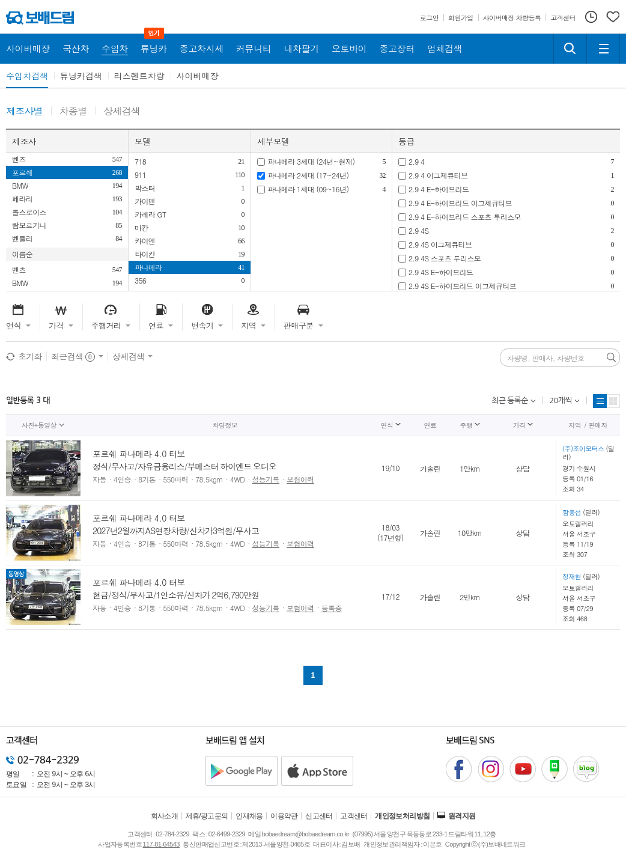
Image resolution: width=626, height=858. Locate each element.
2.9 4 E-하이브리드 (439, 189)
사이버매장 (198, 76)
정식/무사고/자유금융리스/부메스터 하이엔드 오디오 (184, 466)
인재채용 (249, 816)
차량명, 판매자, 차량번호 (546, 358)
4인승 (122, 479)
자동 (99, 479)
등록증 (331, 608)
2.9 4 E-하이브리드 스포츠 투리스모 (465, 216)
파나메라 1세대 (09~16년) (307, 189)
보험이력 (300, 479)
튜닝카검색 (81, 76)
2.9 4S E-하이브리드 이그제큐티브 (462, 286)
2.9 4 (417, 161)
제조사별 (24, 111)
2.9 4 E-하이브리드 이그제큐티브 (460, 203)
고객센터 (354, 816)
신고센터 (319, 816)
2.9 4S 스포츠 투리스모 (445, 258)
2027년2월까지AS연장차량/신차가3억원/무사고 (176, 531)
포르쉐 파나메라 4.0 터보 (139, 454)
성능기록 (265, 479)
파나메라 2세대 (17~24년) (307, 175)
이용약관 (284, 816)
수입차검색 (27, 76)
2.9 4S (419, 230)
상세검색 (121, 111)
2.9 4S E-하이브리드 (441, 272)
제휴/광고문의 (207, 816)
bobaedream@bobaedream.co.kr (305, 834)
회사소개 (164, 816)
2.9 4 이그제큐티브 (438, 175)
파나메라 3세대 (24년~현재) (310, 161)
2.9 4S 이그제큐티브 (440, 244)
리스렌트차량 (139, 76)
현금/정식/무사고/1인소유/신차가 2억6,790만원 (176, 595)
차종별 (73, 111)
